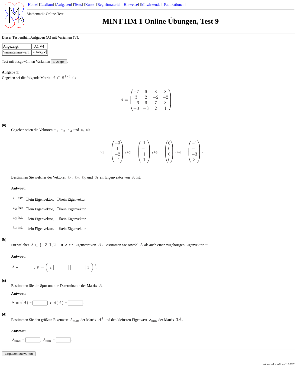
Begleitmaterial (108, 5)
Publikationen (174, 5)
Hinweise (131, 5)
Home (32, 5)
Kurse (89, 5)
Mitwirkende (150, 5)
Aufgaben (63, 5)
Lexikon (46, 5)
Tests (78, 5)
